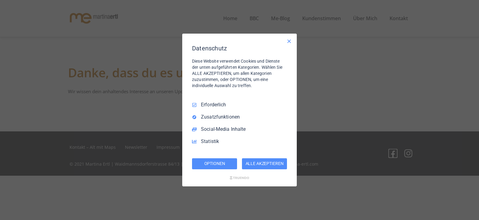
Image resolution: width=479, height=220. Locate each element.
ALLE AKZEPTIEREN (265, 163)
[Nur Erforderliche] (289, 41)
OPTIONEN (214, 163)
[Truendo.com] (239, 177)
